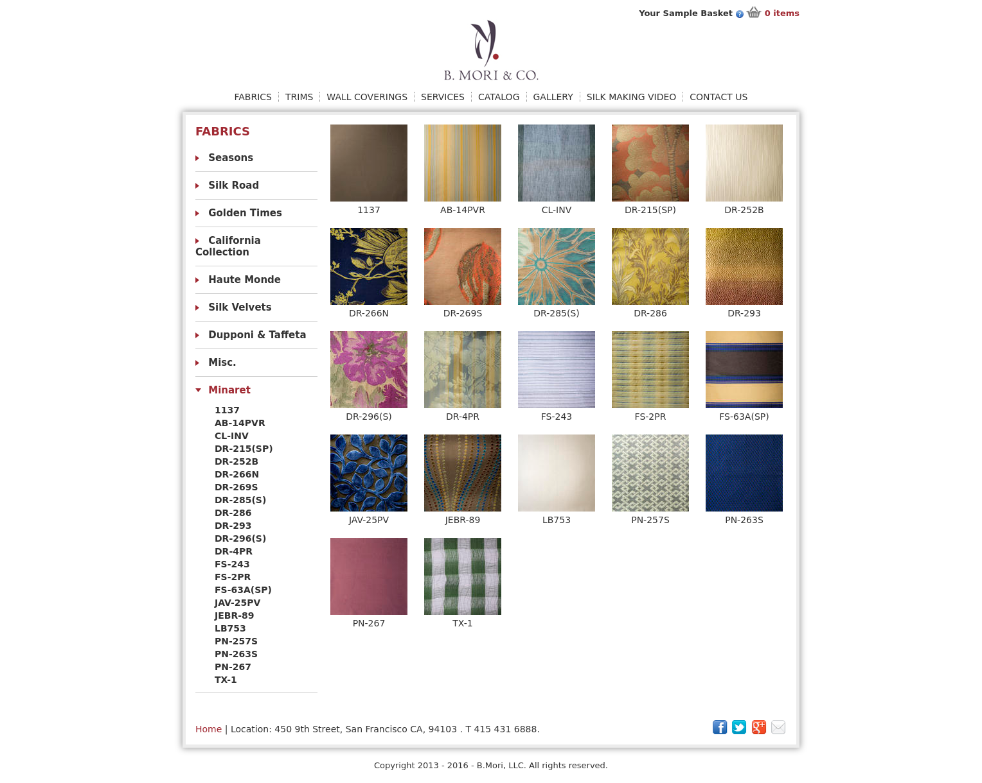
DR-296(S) (240, 538)
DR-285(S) (240, 500)
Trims (299, 97)
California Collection (228, 246)
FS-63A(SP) (243, 590)
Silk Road (233, 185)
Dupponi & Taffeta (257, 335)
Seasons (230, 158)
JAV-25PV (237, 603)
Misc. (222, 362)
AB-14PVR (240, 423)
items (782, 13)
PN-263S (236, 654)
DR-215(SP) (244, 448)
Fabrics (253, 97)
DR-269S (236, 487)
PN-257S (236, 641)
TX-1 (226, 680)
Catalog (498, 97)
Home (208, 729)
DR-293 (233, 526)
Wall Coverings (366, 97)
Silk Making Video (632, 97)
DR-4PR (234, 551)
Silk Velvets (239, 307)
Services (443, 97)
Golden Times (245, 213)
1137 (227, 410)
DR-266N (237, 474)
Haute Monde (244, 280)
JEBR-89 (234, 615)
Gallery (553, 97)
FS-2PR (233, 577)
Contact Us (718, 97)
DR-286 (233, 513)
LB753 (230, 628)
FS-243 (232, 564)
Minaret (229, 390)
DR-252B (236, 461)
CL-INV (232, 436)
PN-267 (233, 667)
